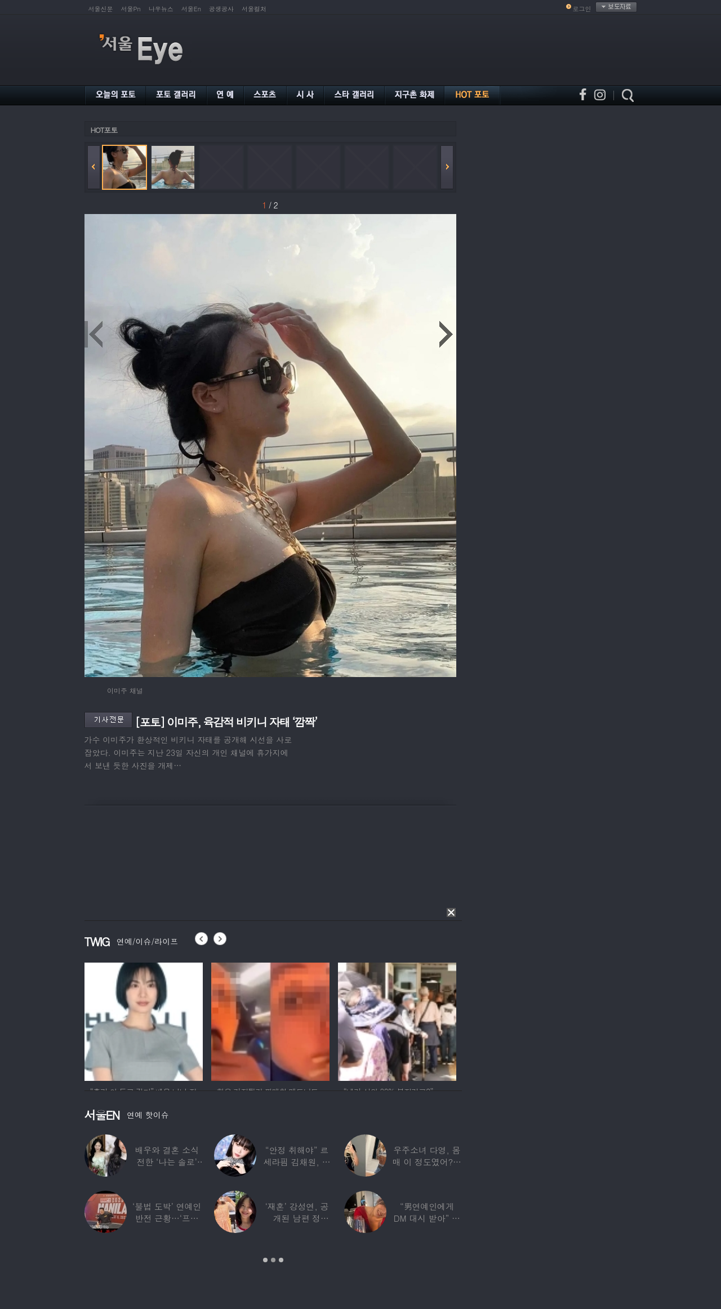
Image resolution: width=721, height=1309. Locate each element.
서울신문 (100, 9)
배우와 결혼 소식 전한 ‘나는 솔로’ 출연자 (167, 1161)
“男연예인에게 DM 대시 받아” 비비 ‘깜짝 (427, 1218)
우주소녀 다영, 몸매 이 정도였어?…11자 (427, 1161)
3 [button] (281, 1260)
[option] (143, 1020)
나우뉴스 (161, 9)
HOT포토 (104, 129)
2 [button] (273, 1260)
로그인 (582, 9)
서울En (191, 9)
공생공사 (221, 9)
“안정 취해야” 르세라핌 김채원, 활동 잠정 (296, 1161)
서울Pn (131, 9)
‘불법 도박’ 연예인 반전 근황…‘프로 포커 (166, 1218)
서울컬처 (254, 9)
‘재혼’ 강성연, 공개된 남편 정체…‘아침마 (297, 1218)
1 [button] (265, 1260)
